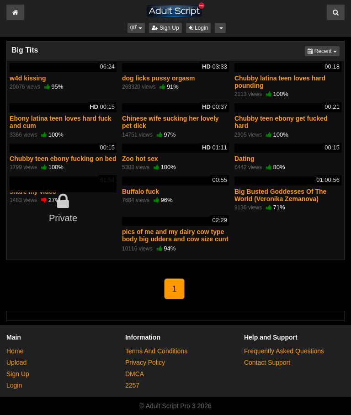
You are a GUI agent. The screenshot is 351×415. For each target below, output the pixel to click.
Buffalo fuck (140, 191)
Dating (244, 158)
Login (198, 28)
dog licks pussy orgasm (158, 78)
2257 (132, 385)
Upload (16, 362)
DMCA (134, 374)
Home (14, 351)
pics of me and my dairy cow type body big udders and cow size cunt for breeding (175, 239)
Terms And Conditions (156, 351)
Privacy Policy (145, 362)
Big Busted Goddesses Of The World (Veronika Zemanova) (280, 195)
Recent (324, 50)
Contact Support (267, 362)
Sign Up (165, 28)
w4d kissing (28, 78)
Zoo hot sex (140, 158)
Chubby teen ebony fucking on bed (63, 158)
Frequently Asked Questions (284, 351)
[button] (136, 28)
